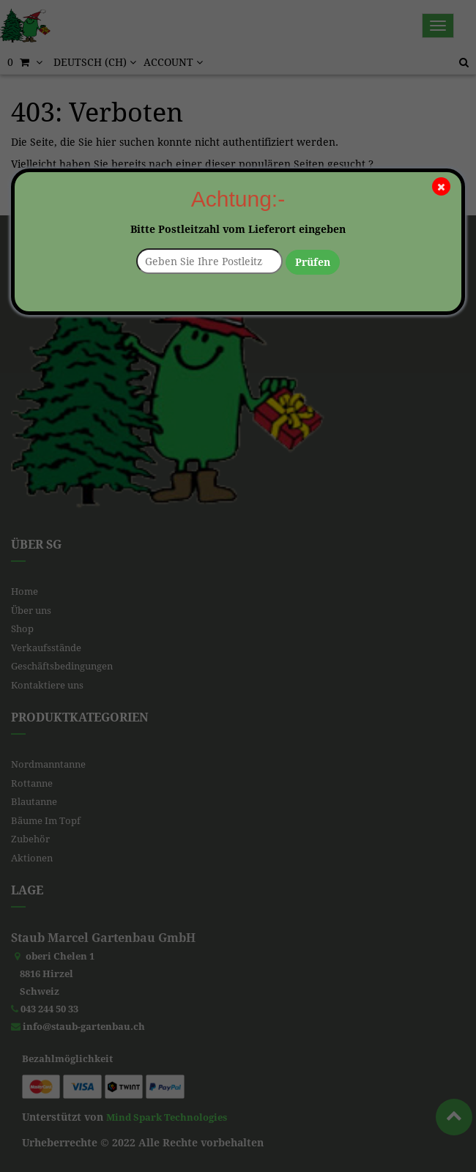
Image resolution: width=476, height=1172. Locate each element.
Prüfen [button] (312, 262)
